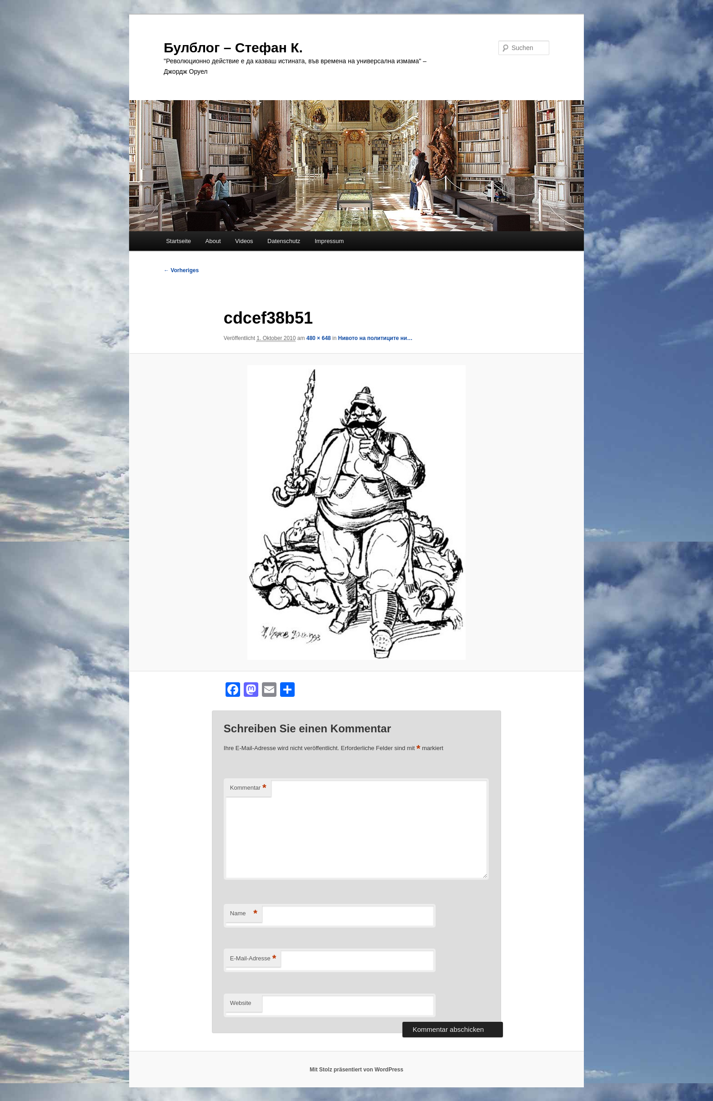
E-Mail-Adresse (253, 958)
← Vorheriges (181, 270)
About (213, 241)
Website (240, 1003)
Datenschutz (283, 241)
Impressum (329, 241)
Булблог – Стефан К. (233, 47)
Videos (244, 241)
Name (243, 913)
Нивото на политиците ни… (375, 338)
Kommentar (248, 788)
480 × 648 (318, 338)
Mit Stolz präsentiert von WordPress (356, 1069)
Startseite (178, 241)
